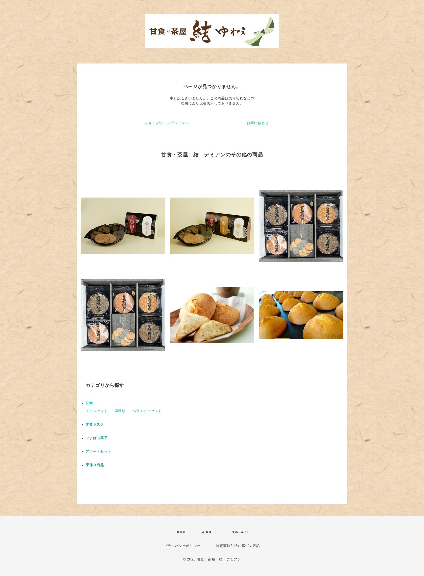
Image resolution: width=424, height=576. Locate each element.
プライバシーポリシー (182, 546)
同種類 (119, 411)
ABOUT (208, 532)
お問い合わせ (258, 123)
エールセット (97, 411)
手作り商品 (95, 465)
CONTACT (239, 532)
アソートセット (98, 452)
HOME (181, 532)
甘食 (89, 403)
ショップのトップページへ (166, 123)
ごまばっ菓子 (97, 438)
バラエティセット (147, 411)
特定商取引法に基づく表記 (238, 546)
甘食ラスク (95, 424)
